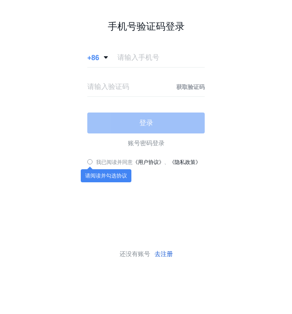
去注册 (164, 254)
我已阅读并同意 (114, 162)
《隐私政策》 (185, 162)
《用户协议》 (148, 162)
